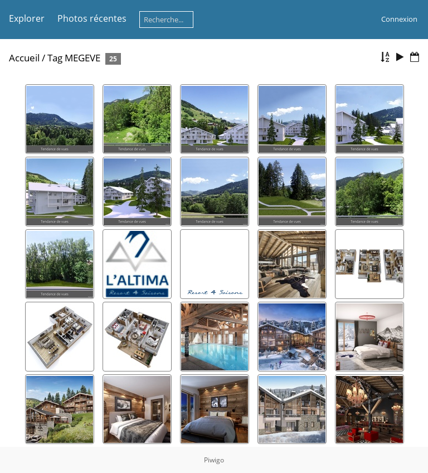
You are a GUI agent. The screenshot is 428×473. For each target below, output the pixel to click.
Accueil (24, 57)
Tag (54, 57)
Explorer (27, 18)
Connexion (399, 19)
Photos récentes (92, 18)
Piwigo (214, 460)
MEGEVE (82, 57)
